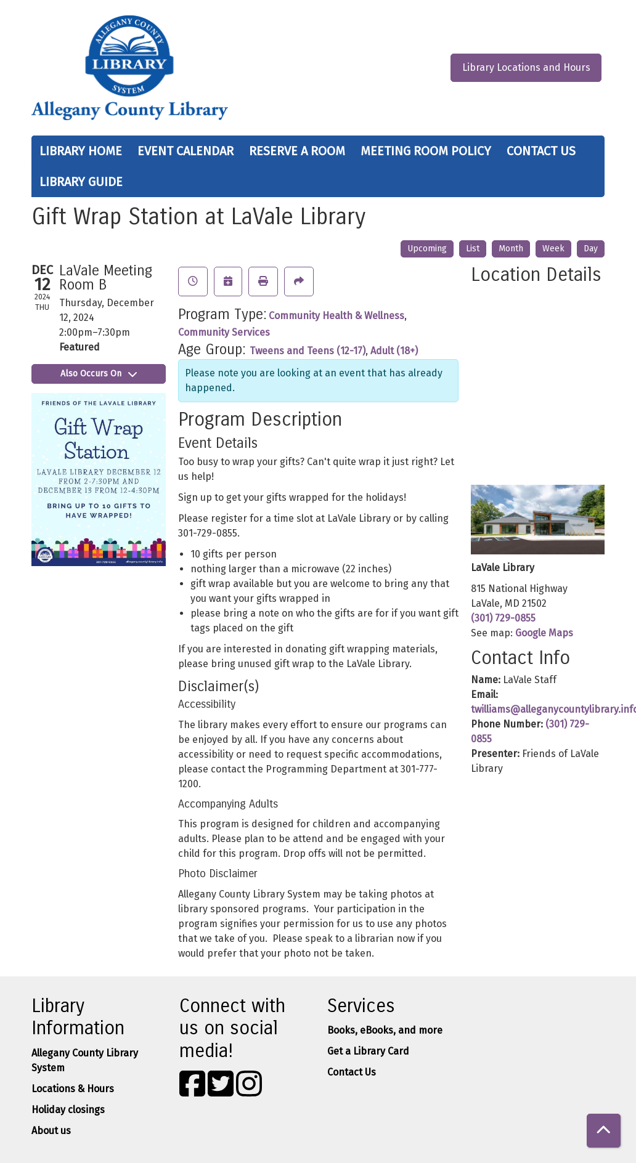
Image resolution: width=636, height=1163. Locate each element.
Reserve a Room (297, 151)
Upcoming (427, 248)
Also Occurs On (98, 373)
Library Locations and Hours (526, 67)
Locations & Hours (72, 1089)
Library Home (80, 151)
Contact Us (541, 151)
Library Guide (81, 181)
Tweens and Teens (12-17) (307, 351)
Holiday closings (68, 1110)
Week (553, 248)
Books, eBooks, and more (384, 1030)
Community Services (224, 332)
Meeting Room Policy (426, 151)
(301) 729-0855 (503, 618)
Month (511, 248)
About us (51, 1131)
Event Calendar (185, 151)
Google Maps (544, 633)
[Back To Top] (604, 1131)
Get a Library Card (368, 1051)
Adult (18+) (394, 351)
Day (591, 248)
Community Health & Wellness (336, 316)
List (472, 248)
